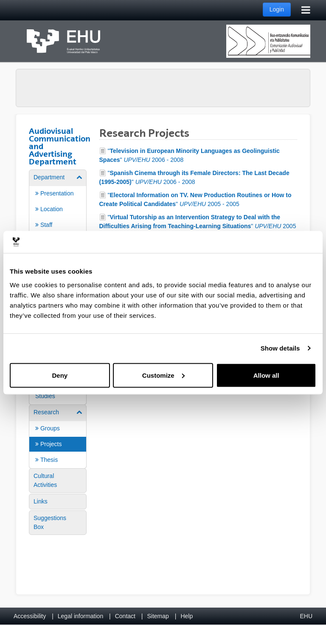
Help (186, 616)
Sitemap (158, 616)
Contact (125, 616)
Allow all (266, 375)
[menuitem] (58, 229)
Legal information (80, 616)
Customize (163, 375)
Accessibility (30, 616)
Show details (280, 348)
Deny (59, 375)
